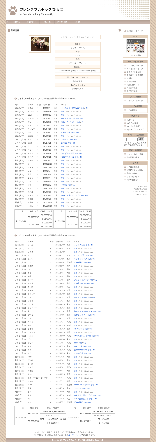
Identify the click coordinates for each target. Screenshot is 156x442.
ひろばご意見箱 (133, 167)
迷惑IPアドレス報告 (135, 170)
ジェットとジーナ (81, 280)
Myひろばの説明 (133, 126)
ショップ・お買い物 (135, 101)
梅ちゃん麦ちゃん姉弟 (83, 311)
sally (76, 343)
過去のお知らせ (133, 173)
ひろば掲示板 (132, 110)
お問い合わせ (132, 180)
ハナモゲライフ (80, 259)
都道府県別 (131, 81)
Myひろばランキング (135, 129)
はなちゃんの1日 (68, 118)
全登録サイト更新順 (135, 75)
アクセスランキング (135, 69)
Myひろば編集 (132, 123)
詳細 (82, 108)
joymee (64, 143)
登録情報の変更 (133, 157)
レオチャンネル (80, 297)
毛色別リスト (132, 91)
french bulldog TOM (82, 385)
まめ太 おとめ (79, 283)
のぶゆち (77, 388)
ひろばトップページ (134, 31)
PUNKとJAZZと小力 (82, 336)
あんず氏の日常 (67, 153)
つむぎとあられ (67, 157)
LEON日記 (78, 262)
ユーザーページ (74, 435)
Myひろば (131, 120)
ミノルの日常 (79, 245)
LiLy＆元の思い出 (81, 399)
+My (86, 108)
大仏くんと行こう (68, 122)
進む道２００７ (80, 315)
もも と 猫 (78, 346)
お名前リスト (132, 88)
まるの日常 (78, 353)
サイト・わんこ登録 (135, 154)
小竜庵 (64, 185)
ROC (135, 36)
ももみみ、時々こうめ (83, 395)
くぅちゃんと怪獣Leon (70, 108)
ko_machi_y (79, 329)
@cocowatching (80, 350)
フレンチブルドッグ (135, 65)
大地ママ (65, 139)
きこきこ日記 (79, 255)
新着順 (129, 78)
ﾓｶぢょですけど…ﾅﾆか (70, 195)
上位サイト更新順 (134, 72)
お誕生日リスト (133, 85)
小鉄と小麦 (65, 132)
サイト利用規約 (133, 177)
